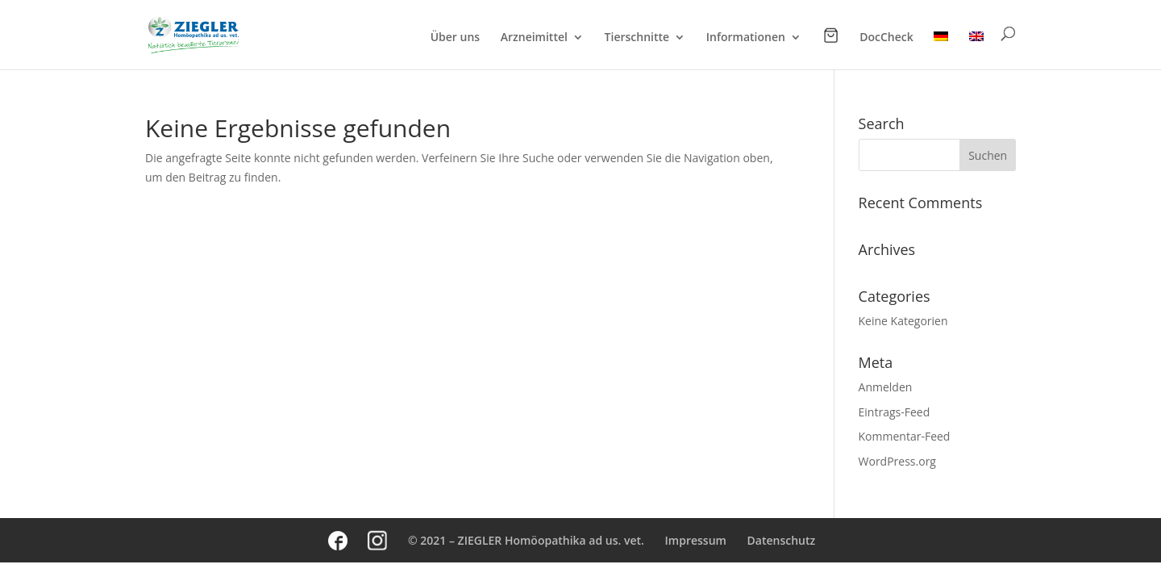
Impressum (695, 540)
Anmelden (886, 387)
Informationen (745, 37)
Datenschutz (781, 540)
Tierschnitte (637, 37)
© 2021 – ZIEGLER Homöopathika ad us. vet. (526, 540)
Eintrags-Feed (894, 412)
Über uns (455, 37)
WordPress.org (897, 461)
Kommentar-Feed (905, 436)
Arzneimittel (534, 37)
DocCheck (886, 37)
